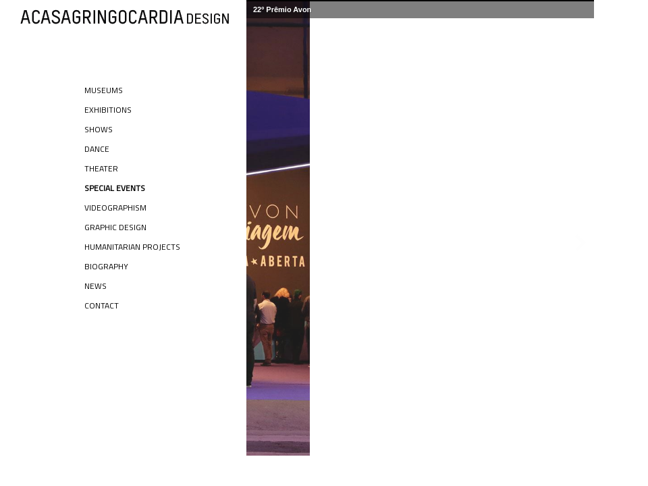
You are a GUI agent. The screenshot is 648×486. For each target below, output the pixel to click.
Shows (98, 129)
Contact (101, 305)
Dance (96, 148)
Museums (103, 90)
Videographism (115, 207)
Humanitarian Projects (132, 246)
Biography (106, 266)
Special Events (114, 188)
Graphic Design (115, 227)
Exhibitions (108, 109)
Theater (101, 168)
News (95, 285)
